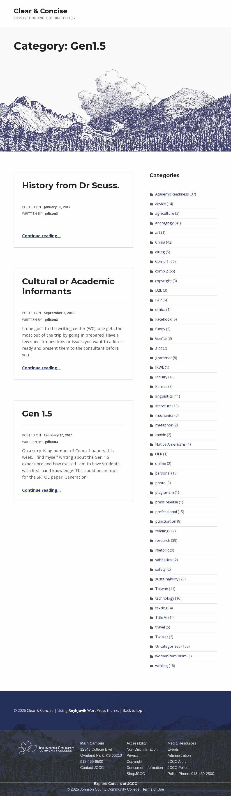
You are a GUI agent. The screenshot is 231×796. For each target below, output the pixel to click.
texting (161, 607)
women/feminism (171, 656)
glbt (158, 348)
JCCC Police (178, 768)
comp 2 (161, 271)
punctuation (165, 521)
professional (166, 511)
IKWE (159, 367)
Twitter (161, 636)
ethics (160, 309)
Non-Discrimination (142, 749)
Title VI (161, 617)
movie (160, 434)
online (160, 463)
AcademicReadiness (172, 194)
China (160, 242)
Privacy (133, 755)
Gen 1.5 (37, 413)
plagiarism (164, 492)
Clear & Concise (40, 11)
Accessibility (137, 743)
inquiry (161, 377)
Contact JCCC (92, 768)
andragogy (164, 223)
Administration (179, 755)
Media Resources (182, 743)
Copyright (134, 761)
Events (173, 749)
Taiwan (161, 588)
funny (160, 328)
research (162, 540)
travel (160, 627)
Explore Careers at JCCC (115, 784)
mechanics (164, 415)
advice (160, 203)
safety (160, 569)
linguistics (164, 396)
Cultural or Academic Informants (68, 286)
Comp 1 (162, 261)
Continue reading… (41, 235)
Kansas (161, 386)
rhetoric (162, 550)
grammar (163, 357)
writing (161, 665)
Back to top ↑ (134, 710)
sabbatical (164, 559)
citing (160, 251)
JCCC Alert (177, 761)
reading (162, 530)
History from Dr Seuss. (70, 185)
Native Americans (170, 444)
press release (166, 502)
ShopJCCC (136, 774)
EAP (158, 300)
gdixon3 (51, 213)
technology (164, 598)
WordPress (96, 710)
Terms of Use (153, 789)
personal (162, 473)
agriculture (164, 213)
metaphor (164, 425)
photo (160, 482)
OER (158, 454)
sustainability (166, 579)
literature (163, 405)
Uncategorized (167, 646)
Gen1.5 (161, 338)
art (157, 232)
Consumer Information (145, 768)
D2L (158, 290)
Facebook (163, 319)
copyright (163, 280)
